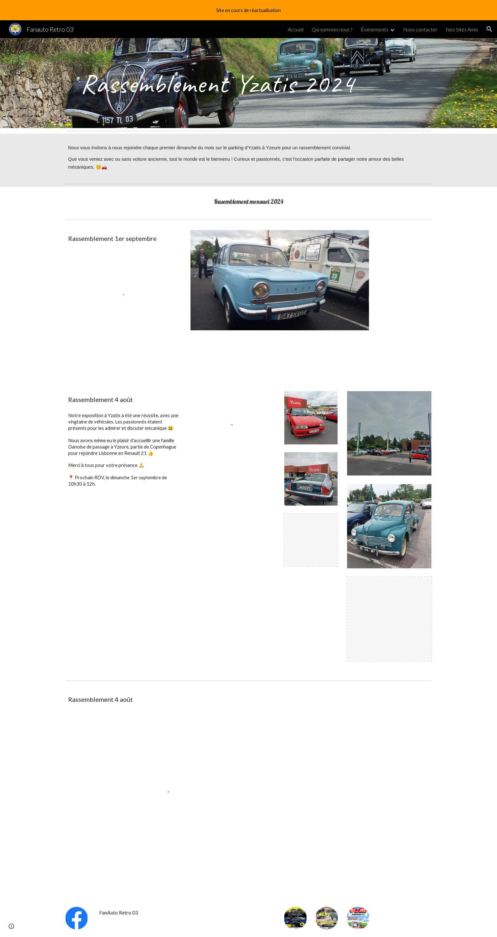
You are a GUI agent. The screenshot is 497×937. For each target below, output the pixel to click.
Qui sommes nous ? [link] (332, 29)
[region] (248, 10)
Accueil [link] (295, 29)
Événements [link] (374, 29)
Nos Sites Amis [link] (462, 29)
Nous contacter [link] (420, 29)
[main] (217, 83)
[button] (489, 29)
